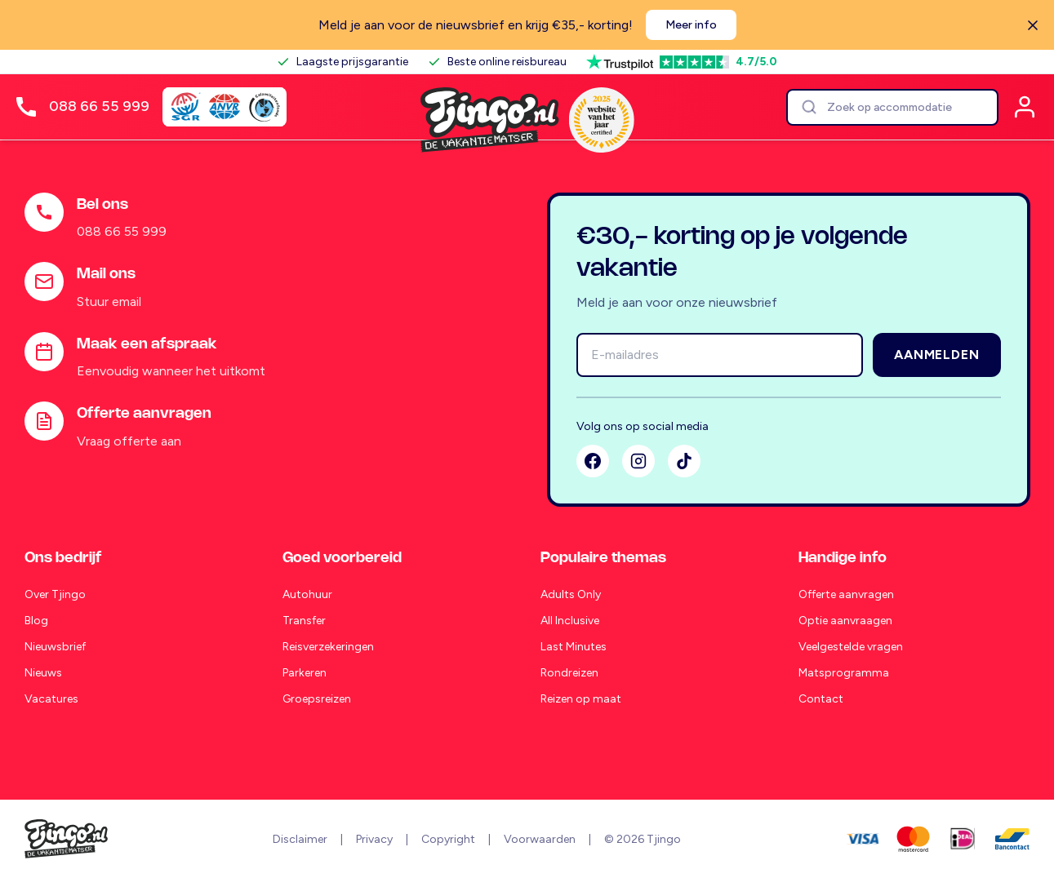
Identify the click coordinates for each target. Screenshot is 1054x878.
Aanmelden (936, 354)
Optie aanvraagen (845, 620)
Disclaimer (300, 839)
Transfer (304, 620)
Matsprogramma (843, 673)
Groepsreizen (316, 699)
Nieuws (43, 673)
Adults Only (570, 594)
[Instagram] (638, 461)
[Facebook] (592, 461)
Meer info (691, 25)
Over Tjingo (55, 594)
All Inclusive (569, 620)
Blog (36, 620)
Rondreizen (569, 673)
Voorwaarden (540, 839)
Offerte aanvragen (846, 594)
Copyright (448, 839)
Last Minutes (573, 647)
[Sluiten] (1033, 25)
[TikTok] (684, 461)
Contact (820, 699)
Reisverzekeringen (328, 647)
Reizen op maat (580, 699)
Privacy (374, 839)
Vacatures (51, 699)
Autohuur (307, 594)
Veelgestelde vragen (850, 647)
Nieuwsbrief (55, 647)
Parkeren (304, 673)
